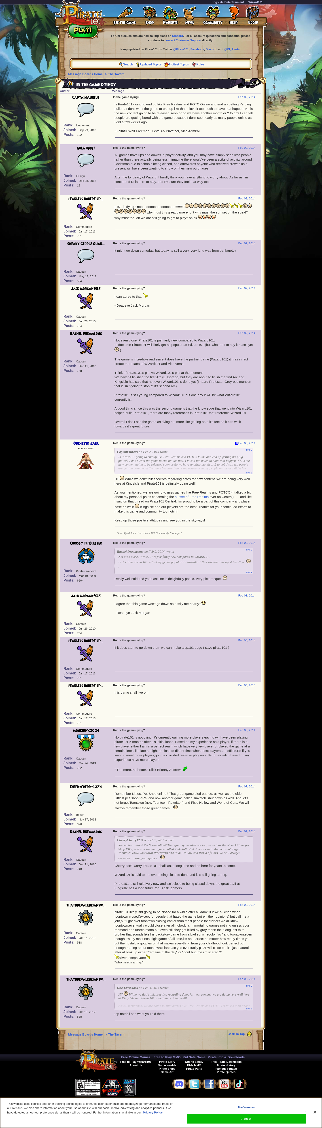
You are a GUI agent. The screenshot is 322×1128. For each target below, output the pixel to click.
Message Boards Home (86, 74)
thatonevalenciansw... (86, 905)
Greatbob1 (86, 148)
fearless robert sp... (85, 199)
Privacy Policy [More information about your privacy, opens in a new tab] (153, 1113)
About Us (135, 1065)
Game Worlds (167, 1065)
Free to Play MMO (167, 1057)
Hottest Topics (179, 64)
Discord (177, 36)
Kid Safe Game (194, 1057)
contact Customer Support (183, 40)
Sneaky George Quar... (86, 244)
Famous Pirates (226, 1068)
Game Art (167, 1072)
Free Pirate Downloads (226, 1061)
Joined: (70, 130)
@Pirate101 (181, 49)
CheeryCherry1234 (86, 787)
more (249, 449)
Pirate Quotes (226, 1072)
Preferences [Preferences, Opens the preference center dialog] (246, 1108)
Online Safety (194, 1061)
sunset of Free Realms (192, 497)
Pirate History (226, 1065)
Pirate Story (167, 1061)
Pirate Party (194, 1068)
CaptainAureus (86, 97)
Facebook (197, 49)
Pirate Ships (167, 1068)
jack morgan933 (86, 288)
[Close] (315, 1113)
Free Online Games (135, 1057)
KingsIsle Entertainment (227, 2)
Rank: (69, 125)
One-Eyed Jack (85, 443)
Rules (200, 64)
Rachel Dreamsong (86, 333)
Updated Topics (150, 64)
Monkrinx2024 (86, 730)
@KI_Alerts (232, 49)
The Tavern (116, 74)
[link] (147, 1087)
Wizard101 (255, 2)
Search (128, 64)
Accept (246, 1120)
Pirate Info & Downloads (226, 1057)
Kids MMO (194, 1065)
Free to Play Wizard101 (135, 1061)
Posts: (69, 134)
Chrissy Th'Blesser (86, 543)
